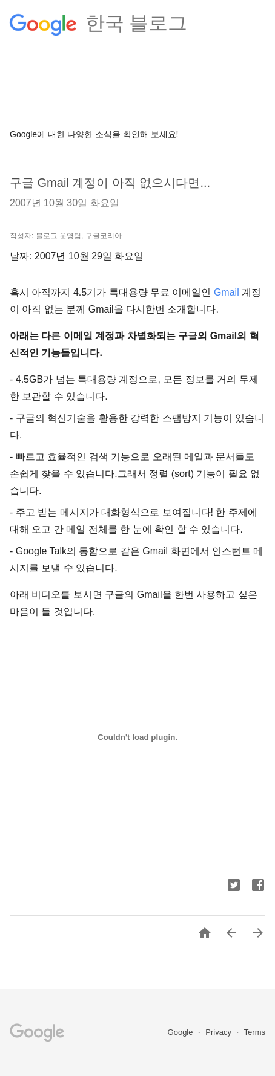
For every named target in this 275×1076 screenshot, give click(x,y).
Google (182, 1032)
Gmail (226, 292)
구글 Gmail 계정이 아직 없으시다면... (110, 182)
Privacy (219, 1032)
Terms (254, 1032)
